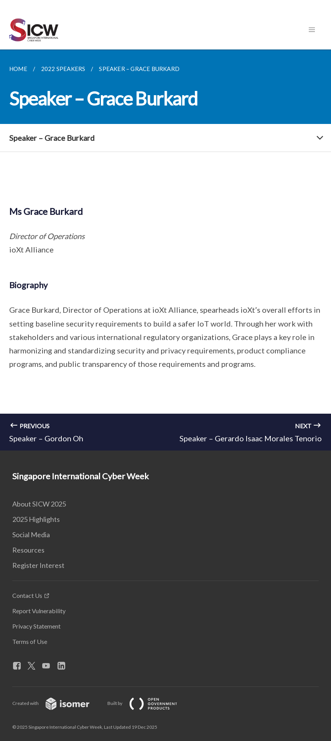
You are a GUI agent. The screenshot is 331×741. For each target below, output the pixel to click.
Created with (57, 703)
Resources (28, 550)
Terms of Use (29, 641)
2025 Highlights (36, 519)
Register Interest (38, 565)
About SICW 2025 (39, 504)
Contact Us (27, 595)
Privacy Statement (36, 626)
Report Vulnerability (39, 610)
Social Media (31, 534)
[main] (165, 250)
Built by (148, 703)
